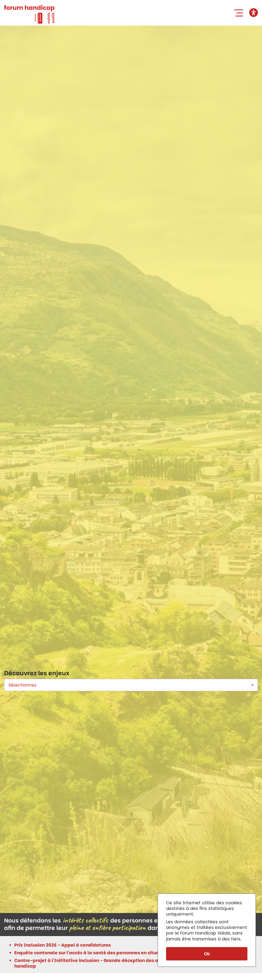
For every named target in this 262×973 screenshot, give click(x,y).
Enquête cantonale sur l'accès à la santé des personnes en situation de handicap (106, 953)
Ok (207, 954)
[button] (239, 13)
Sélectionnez (22, 685)
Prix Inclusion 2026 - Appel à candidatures (62, 945)
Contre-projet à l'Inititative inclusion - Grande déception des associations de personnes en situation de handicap (132, 963)
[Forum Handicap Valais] (29, 14)
